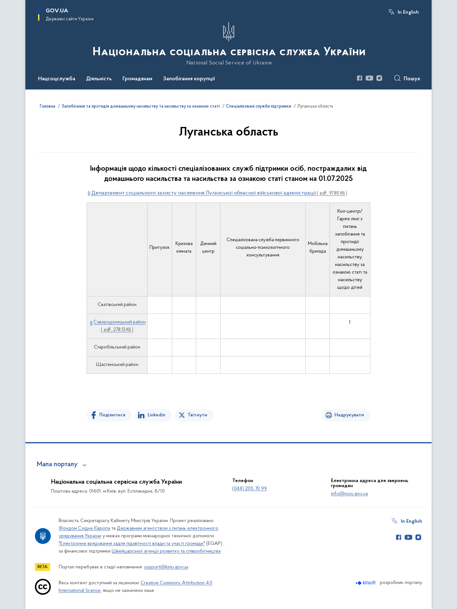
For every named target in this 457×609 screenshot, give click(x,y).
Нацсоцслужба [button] (56, 79)
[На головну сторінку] (228, 44)
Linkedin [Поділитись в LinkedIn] (156, 415)
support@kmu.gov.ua (166, 567)
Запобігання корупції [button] (189, 79)
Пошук (412, 79)
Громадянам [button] (137, 79)
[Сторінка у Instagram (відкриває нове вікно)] (379, 78)
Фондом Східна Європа (84, 528)
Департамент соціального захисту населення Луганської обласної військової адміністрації (219, 193)
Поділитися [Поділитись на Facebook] (112, 415)
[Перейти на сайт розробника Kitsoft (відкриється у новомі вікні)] (366, 582)
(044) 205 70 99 (249, 488)
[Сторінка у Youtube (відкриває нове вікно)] (369, 78)
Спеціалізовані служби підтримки (258, 106)
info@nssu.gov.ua (349, 493)
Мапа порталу (57, 464)
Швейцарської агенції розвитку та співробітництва (166, 551)
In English (408, 12)
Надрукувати (349, 415)
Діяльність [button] (99, 79)
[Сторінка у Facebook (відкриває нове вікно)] (359, 78)
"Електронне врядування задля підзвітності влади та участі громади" (132, 543)
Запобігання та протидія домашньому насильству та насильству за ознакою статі (141, 106)
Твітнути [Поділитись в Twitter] (197, 415)
